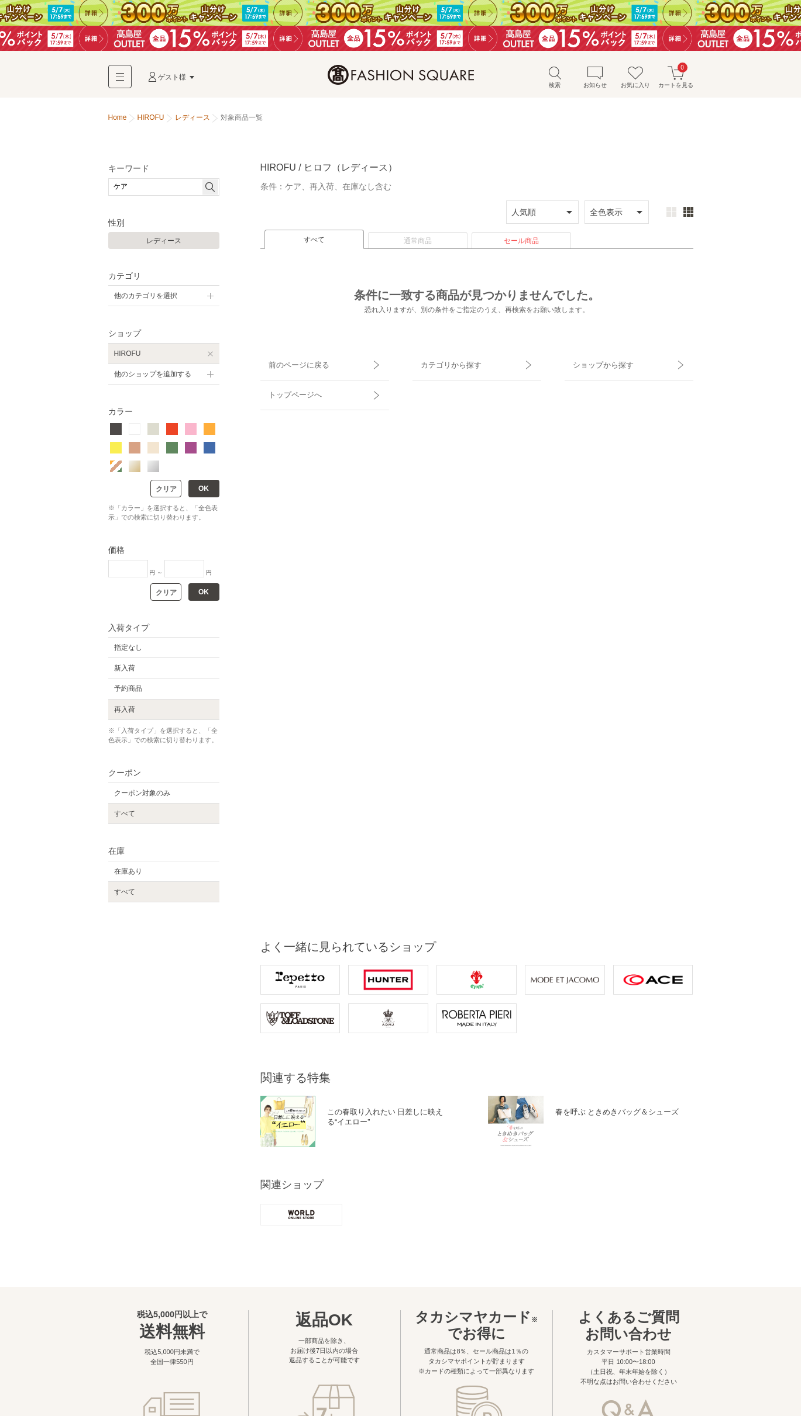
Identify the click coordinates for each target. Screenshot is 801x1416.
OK (203, 492)
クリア (166, 493)
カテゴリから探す (443, 364)
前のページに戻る (291, 364)
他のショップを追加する (152, 378)
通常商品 (418, 245)
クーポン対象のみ (142, 797)
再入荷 (124, 713)
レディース (163, 245)
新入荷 (124, 672)
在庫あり (128, 875)
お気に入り (635, 81)
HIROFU (127, 357)
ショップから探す (596, 364)
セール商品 (521, 245)
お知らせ (595, 81)
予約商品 (128, 692)
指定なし (128, 652)
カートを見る (675, 81)
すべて (314, 244)
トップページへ (287, 384)
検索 (554, 81)
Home (117, 121)
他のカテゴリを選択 (145, 300)
